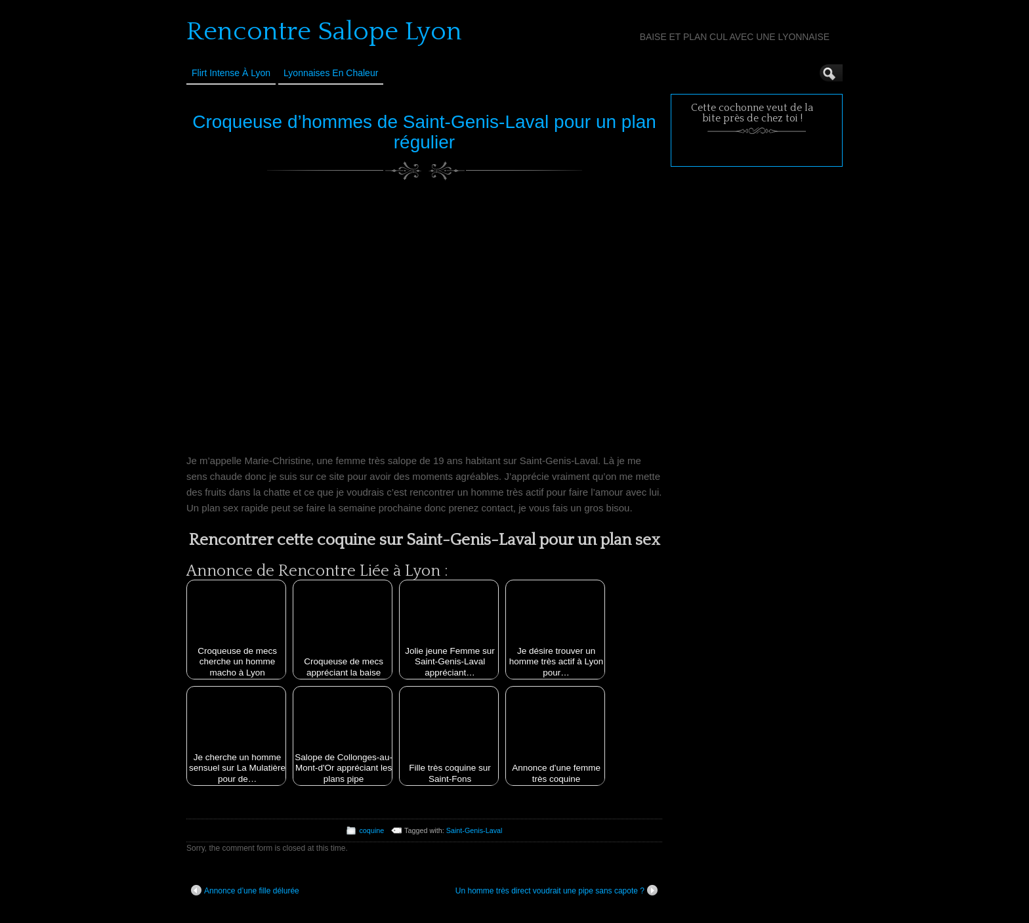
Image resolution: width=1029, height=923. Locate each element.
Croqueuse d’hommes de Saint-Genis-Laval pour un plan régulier (424, 132)
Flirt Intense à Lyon (231, 73)
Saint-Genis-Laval (474, 830)
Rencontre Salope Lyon (324, 31)
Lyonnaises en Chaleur (331, 73)
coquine (371, 830)
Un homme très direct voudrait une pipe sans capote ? (556, 890)
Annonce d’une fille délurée (245, 890)
